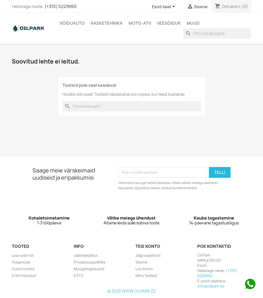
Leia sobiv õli (22, 255)
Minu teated (146, 275)
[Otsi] (217, 33)
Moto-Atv (140, 23)
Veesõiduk (169, 23)
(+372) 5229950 (61, 6)
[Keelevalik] (164, 7)
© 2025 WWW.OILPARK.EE (131, 291)
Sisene (141, 262)
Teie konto (147, 246)
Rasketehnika (107, 23)
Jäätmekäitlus (86, 255)
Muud (193, 23)
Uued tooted (23, 268)
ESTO (78, 275)
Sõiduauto (72, 23)
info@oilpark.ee (211, 286)
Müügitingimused (89, 268)
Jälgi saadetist (148, 255)
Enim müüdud (24, 275)
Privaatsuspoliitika (89, 262)
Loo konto (144, 268)
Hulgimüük (21, 262)
